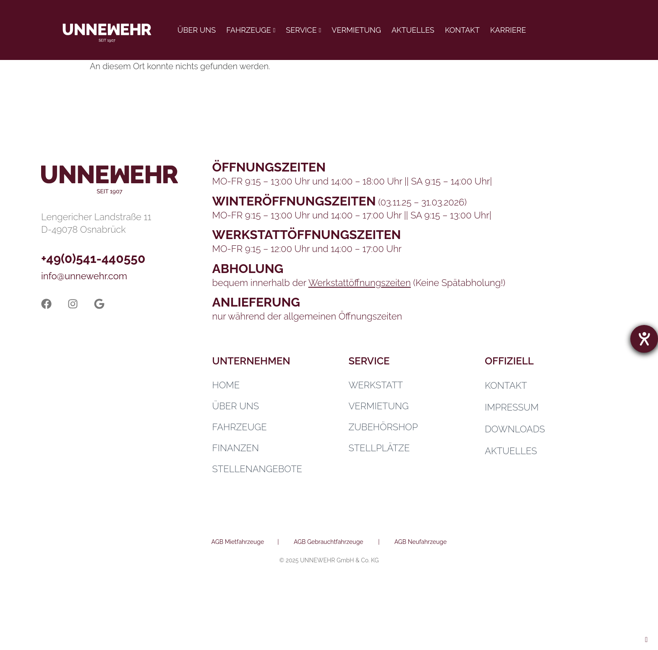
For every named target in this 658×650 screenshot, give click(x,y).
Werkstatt (375, 385)
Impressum (511, 407)
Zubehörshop (383, 426)
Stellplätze (379, 447)
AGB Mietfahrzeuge (238, 541)
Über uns (197, 30)
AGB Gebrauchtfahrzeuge (328, 541)
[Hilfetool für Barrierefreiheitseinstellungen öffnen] (644, 339)
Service (301, 30)
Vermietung (356, 30)
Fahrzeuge (248, 30)
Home (226, 385)
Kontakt (462, 30)
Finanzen (235, 447)
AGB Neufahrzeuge (420, 541)
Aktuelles (413, 30)
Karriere (508, 30)
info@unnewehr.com (84, 275)
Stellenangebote (257, 468)
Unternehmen (251, 361)
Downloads (515, 429)
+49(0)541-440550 (93, 258)
